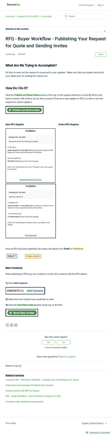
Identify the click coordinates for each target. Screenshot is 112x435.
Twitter (11, 325)
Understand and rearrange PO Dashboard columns (30, 385)
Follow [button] (100, 54)
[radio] (48, 342)
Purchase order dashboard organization (25, 401)
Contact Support (86, 5)
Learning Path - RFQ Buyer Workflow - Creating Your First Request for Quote (42, 380)
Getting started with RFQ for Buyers (23, 390)
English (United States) (93, 423)
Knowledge (46, 16)
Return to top (13, 366)
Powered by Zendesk (99, 432)
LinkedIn (16, 325)
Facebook (7, 325)
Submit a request (67, 356)
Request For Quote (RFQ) (28, 16)
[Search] (84, 16)
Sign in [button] (100, 5)
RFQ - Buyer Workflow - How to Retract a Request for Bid (33, 396)
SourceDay (10, 16)
